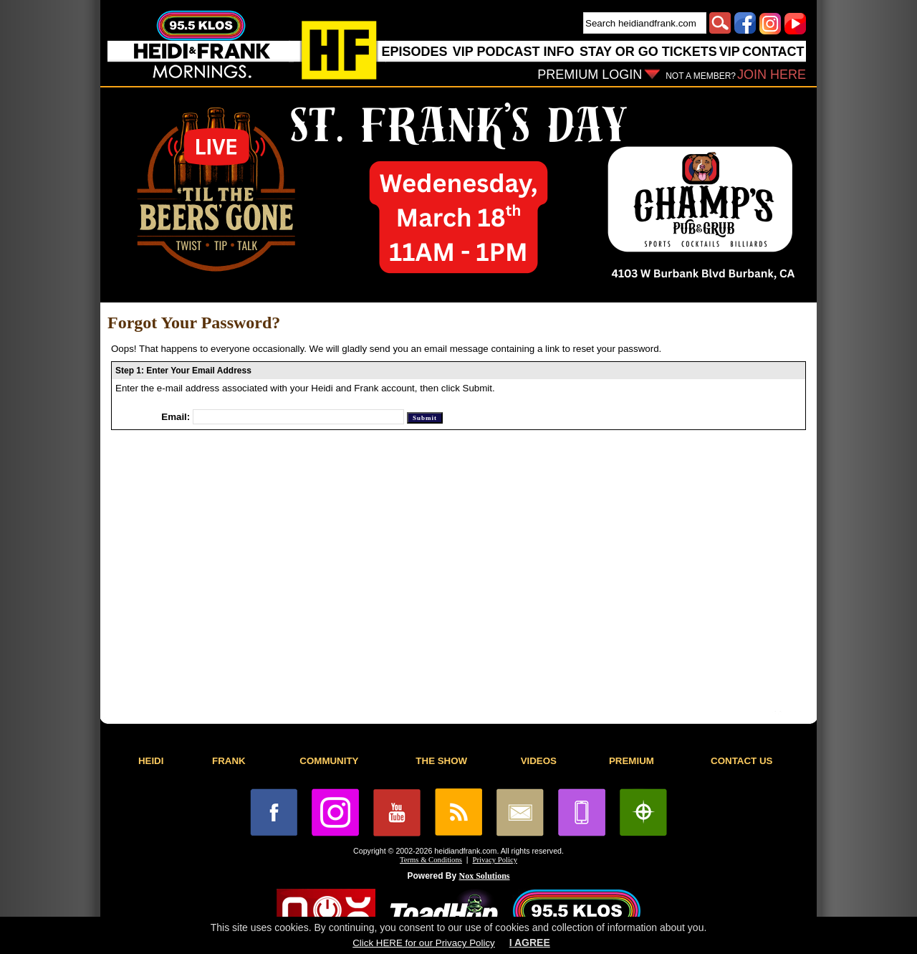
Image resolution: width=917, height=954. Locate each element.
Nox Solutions (484, 876)
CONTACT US (741, 760)
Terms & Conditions (431, 860)
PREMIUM (631, 760)
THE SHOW (441, 760)
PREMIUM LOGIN (589, 74)
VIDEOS (539, 760)
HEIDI (151, 760)
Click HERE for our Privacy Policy (423, 943)
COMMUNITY (328, 760)
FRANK (229, 760)
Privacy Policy (495, 860)
